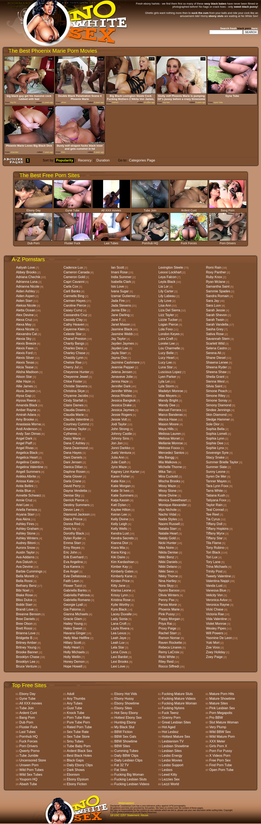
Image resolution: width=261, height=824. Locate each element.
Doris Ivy (70, 528)
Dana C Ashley (74, 443)
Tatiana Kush (215, 495)
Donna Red (72, 524)
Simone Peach (217, 391)
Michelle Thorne (170, 467)
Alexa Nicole (25, 329)
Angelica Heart (27, 457)
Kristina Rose (121, 600)
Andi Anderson (27, 429)
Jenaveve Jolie (122, 376)
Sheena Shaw (216, 372)
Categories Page (142, 160)
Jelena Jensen (121, 372)
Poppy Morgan (169, 619)
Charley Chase (74, 353)
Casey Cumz (73, 310)
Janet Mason (120, 324)
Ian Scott (117, 267)
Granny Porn (171, 717)
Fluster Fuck (72, 242)
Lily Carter (166, 291)
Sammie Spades (218, 291)
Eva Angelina (73, 562)
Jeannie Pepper (122, 367)
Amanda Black (26, 405)
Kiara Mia (118, 547)
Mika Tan (165, 471)
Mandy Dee (167, 405)
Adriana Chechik (28, 277)
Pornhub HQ (150, 242)
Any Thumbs (76, 698)
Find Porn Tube (220, 765)
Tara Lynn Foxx (217, 486)
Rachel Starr (168, 633)
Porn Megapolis (220, 713)
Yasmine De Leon (219, 638)
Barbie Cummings (29, 571)
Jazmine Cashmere (125, 362)
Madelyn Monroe (171, 391)
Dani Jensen (73, 462)
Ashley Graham (27, 528)
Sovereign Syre (217, 452)
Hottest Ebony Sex (128, 717)
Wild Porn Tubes (31, 770)
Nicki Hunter (168, 543)
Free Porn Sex (220, 760)
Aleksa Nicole (26, 305)
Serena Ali (213, 353)
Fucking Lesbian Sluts (130, 779)
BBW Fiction (123, 732)
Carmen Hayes (75, 300)
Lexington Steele (171, 267)
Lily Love (165, 300)
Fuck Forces (189, 242)
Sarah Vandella (217, 324)
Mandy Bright (168, 400)
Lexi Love (118, 666)
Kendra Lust (120, 533)
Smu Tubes (75, 741)
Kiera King (118, 552)
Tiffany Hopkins (217, 528)
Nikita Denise (168, 552)
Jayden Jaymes (122, 343)
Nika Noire (166, 547)
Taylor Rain (214, 505)
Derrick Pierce (74, 500)
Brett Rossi (24, 628)
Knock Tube (75, 713)
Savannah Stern (218, 338)
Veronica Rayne (217, 604)
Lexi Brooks (119, 661)
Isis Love (117, 286)
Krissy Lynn (119, 595)
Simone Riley (215, 395)
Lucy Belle (166, 353)
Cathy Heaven (74, 324)
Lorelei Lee (167, 343)
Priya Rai (165, 623)
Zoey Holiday (215, 652)
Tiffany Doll (214, 524)
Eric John (70, 552)
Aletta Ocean (25, 310)
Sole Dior (213, 424)
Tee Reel (212, 514)
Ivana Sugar (120, 291)
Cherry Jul (71, 367)
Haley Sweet (73, 628)
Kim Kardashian (122, 562)
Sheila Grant (215, 376)
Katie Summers (122, 495)
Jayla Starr (119, 353)
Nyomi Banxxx (169, 590)
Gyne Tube (72, 209)
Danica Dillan (73, 467)
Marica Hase (168, 419)
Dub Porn (33, 242)
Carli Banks (72, 291)
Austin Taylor (25, 552)
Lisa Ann (165, 305)
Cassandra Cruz (76, 315)
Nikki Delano (168, 566)
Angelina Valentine (29, 467)
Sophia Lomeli (216, 433)
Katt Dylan (118, 505)
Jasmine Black (121, 329)
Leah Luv (118, 642)
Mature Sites (218, 703)
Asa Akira (23, 519)
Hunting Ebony (125, 722)
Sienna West (215, 381)
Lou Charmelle (169, 348)
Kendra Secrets (122, 538)
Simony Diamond (218, 405)
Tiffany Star (214, 538)
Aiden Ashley (25, 291)
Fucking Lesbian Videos (131, 784)
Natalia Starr (168, 528)
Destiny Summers (77, 505)
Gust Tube (74, 708)
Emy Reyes (72, 547)
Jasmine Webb (122, 334)
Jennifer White (121, 391)
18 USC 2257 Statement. (125, 815)
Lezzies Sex (171, 779)
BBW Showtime (125, 741)
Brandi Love (25, 609)
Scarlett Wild (215, 343)
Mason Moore (169, 424)
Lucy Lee (165, 362)
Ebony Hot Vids (125, 694)
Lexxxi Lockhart (170, 272)
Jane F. (116, 319)
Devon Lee (71, 509)
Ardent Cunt (189, 209)
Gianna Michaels (76, 614)
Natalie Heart (168, 533)
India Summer (121, 277)
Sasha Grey (214, 329)
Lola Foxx (166, 329)
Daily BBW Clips (126, 755)
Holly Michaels (74, 652)
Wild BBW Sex (220, 732)
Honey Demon (74, 661)
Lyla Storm (166, 386)
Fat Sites (120, 770)
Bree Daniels (25, 619)
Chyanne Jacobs (76, 395)
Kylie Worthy (120, 604)
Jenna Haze (120, 381)
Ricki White (167, 657)
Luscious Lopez (170, 372)
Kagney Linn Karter (125, 471)
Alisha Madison (27, 372)
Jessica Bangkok (123, 400)
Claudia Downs (75, 410)
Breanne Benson (28, 614)
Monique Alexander (173, 505)
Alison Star (24, 376)
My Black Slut (124, 727)
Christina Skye (74, 391)
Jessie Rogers (121, 414)
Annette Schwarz (28, 495)
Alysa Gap (23, 395)
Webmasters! (126, 803)
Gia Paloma (72, 609)
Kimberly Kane (122, 576)
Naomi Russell (169, 524)
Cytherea (70, 433)
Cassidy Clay (73, 319)
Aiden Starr (24, 300)
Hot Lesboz (170, 732)
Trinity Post (214, 571)
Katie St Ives (120, 490)
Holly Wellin (72, 657)
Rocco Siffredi (169, 666)
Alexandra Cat (26, 334)
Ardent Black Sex (79, 751)
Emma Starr (72, 543)
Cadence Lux (73, 267)
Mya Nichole (168, 509)
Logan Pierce (168, 324)
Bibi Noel (22, 590)
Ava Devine (24, 566)
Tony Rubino (215, 547)
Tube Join (150, 209)
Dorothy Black (74, 533)
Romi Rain (214, 267)
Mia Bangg (166, 457)
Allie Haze (23, 381)
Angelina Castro (28, 462)
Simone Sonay (217, 400)
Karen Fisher (120, 476)
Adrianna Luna (27, 281)
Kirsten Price (120, 581)
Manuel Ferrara (170, 410)
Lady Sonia (119, 619)
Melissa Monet (169, 438)
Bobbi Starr (24, 604)
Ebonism (73, 774)
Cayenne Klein (74, 329)
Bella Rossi (24, 581)
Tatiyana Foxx (216, 500)
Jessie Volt (119, 419)
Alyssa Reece (26, 400)
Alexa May (24, 324)
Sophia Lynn (215, 438)
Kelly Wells (119, 528)
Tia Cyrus (213, 519)
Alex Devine (25, 315)
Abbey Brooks (26, 272)
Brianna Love (26, 633)
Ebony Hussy (124, 698)
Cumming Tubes (126, 751)
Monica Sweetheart (173, 500)
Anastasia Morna (28, 424)
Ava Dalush (24, 562)
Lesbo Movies (172, 760)
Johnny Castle (121, 433)
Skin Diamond (216, 414)
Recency (84, 160)
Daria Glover (73, 476)
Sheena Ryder (216, 367)
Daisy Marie (72, 438)
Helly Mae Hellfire (76, 638)
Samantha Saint (218, 286)
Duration (103, 160)
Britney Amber (26, 642)
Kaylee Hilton (120, 509)
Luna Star (166, 367)
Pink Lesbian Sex (222, 708)
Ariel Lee (22, 505)
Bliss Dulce (24, 600)
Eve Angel (71, 571)
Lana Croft (119, 623)
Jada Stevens (121, 305)
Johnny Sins (120, 438)
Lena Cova (119, 652)
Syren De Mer (216, 476)
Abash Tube (28, 784)
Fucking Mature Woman (179, 703)
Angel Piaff (24, 443)
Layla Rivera (120, 628)
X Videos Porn (219, 755)
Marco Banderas (171, 414)
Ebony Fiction (77, 784)
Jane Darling (120, 315)
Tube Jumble (28, 755)
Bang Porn (228, 209)
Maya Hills (166, 429)
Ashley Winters (27, 538)
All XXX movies (111, 209)
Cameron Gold (74, 277)
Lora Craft (166, 338)
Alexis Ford (24, 353)
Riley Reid (166, 661)
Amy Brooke (25, 419)
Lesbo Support (172, 765)
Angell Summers (28, 471)
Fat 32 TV (121, 765)
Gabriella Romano (77, 600)
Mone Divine (168, 495)
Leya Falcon (168, 277)
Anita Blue (23, 490)
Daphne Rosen (75, 471)
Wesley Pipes (216, 628)
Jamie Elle (118, 310)
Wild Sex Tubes (30, 774)
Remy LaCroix (169, 652)
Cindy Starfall (73, 400)
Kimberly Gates (122, 571)
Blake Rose (24, 595)
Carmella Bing (74, 296)
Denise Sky (72, 495)
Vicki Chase (214, 609)
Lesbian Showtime (175, 746)
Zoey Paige (214, 657)
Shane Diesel (216, 357)
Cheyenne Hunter (76, 372)
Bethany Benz (26, 585)
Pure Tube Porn (78, 722)
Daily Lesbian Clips (128, 760)
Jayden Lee (119, 348)
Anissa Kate (25, 481)
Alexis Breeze (26, 343)
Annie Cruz (24, 500)
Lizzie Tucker (168, 319)
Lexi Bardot (119, 657)
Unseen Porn (29, 765)
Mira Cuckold (168, 476)
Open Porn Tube (221, 770)
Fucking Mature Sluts (177, 694)
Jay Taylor (118, 338)
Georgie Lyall (73, 604)
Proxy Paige (167, 628)
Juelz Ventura (121, 452)
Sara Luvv (213, 305)
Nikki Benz (166, 557)
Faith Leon (71, 581)
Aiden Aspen (25, 296)
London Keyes (169, 334)
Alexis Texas (25, 362)
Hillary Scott (72, 642)
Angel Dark (24, 438)
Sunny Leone (215, 471)
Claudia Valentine (76, 419)
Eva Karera (72, 566)
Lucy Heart (166, 357)
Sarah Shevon (216, 315)
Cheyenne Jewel (76, 376)
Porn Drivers (228, 242)
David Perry (72, 486)
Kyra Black (119, 609)
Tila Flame (213, 543)
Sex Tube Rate (78, 732)
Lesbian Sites (172, 751)
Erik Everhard (74, 557)
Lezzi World (170, 784)
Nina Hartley (168, 581)
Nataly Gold (167, 538)
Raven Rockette (170, 642)
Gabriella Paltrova (77, 595)
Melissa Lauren (170, 433)
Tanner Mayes (216, 481)
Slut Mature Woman (223, 722)
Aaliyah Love (25, 267)
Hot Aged (169, 727)
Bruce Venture (26, 666)
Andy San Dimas (28, 433)
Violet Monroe (216, 623)
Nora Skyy (166, 585)
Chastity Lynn (73, 357)
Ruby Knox (214, 277)
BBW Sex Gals (125, 736)
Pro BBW (216, 717)
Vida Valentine (216, 619)
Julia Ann (118, 457)
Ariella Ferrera (26, 509)
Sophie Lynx (215, 448)
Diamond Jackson (77, 514)
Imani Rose (119, 272)
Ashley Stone (26, 533)
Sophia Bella (215, 429)
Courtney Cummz (76, 424)
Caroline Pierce (75, 305)
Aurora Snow (25, 547)
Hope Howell (73, 666)
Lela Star (117, 647)
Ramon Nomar (169, 638)
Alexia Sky (24, 338)
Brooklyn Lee (25, 661)
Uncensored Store (32, 760)
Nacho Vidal (167, 514)
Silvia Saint (214, 386)
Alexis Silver (25, 357)
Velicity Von (214, 595)
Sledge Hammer (218, 419)
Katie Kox (118, 481)
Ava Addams (25, 557)
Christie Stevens (76, 386)
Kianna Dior (119, 543)
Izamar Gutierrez (123, 296)
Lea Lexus (118, 633)
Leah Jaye (118, 638)
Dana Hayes (73, 452)
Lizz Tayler (166, 315)
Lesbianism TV (173, 741)
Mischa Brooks (169, 481)
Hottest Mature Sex (176, 736)
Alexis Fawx (25, 348)
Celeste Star (73, 334)
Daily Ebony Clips (80, 765)
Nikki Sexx (166, 571)
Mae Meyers (168, 395)
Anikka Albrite (26, 476)
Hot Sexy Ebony (126, 713)
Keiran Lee (119, 514)
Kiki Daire (118, 557)
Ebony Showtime (126, 703)
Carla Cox (71, 286)
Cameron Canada (77, 272)
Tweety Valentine (218, 576)
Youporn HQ (28, 779)
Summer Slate (216, 467)
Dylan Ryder (73, 538)
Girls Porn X (218, 746)
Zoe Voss (213, 647)
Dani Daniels (73, 457)
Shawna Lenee (217, 362)
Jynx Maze (119, 467)
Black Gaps (75, 760)
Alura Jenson (25, 391)
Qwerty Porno (29, 751)
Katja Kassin (120, 500)
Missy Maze (167, 486)
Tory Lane (213, 562)
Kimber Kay (119, 566)
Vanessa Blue (216, 590)
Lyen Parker (167, 376)
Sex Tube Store (78, 736)
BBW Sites (122, 746)
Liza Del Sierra (169, 310)
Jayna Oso (119, 357)
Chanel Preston (75, 338)
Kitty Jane (118, 585)
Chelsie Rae (73, 362)
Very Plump (217, 727)
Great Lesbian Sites (176, 722)
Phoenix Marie (169, 609)
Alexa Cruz (24, 319)
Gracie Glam (73, 619)
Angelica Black (27, 452)
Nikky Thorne (168, 576)
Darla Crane (72, 481)
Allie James (24, 386)
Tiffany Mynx (215, 533)
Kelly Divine (119, 519)
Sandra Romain (217, 296)
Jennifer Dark (121, 386)
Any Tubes (75, 703)
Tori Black (213, 552)
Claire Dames (74, 405)
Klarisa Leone (121, 590)
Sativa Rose (215, 334)
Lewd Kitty (169, 774)
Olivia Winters (169, 595)
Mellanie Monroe (171, 443)
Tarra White (214, 490)
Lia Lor (164, 286)
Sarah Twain (215, 319)
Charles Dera (73, 348)
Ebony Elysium (78, 779)
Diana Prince (73, 519)
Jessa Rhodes (121, 395)
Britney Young (26, 647)
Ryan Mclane (215, 281)
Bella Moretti (25, 576)
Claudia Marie (74, 414)
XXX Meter (217, 741)
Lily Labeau (167, 296)
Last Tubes (111, 242)
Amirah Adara (26, 414)
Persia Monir (168, 604)
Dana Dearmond (76, 448)
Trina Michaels (216, 566)
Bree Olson (24, 623)
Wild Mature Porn (222, 736)
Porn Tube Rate (78, 717)
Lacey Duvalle (121, 614)
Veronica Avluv (217, 600)
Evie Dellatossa (75, 576)
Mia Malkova (168, 462)
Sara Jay (212, 300)
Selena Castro (216, 348)
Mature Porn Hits (221, 694)
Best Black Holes (79, 755)
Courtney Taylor (75, 429)
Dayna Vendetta (75, 490)
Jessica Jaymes (122, 410)
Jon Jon (117, 443)
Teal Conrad (215, 509)
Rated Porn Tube (79, 727)
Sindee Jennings (218, 410)
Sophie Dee (214, 443)
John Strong (120, 429)
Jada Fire (118, 300)
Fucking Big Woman (129, 774)
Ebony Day (33, 209)
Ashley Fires (25, 524)
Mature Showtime (222, 698)
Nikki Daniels (168, 562)
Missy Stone (168, 490)
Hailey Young (73, 623)
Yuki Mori (213, 642)
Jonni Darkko (120, 448)
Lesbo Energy (172, 755)
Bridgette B (24, 638)
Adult (70, 694)
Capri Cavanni (74, 281)
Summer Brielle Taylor (222, 462)
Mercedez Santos (171, 452)
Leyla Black (167, 281)
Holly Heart (72, 647)
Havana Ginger (75, 633)
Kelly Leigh (119, 524)
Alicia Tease (25, 367)
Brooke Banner (27, 652)
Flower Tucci (73, 585)
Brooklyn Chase (27, 657)
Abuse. (145, 815)
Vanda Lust (214, 585)
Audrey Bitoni (26, 543)
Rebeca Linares (170, 647)
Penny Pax (166, 600)
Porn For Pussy (220, 751)
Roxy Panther (216, 272)
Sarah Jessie (215, 310)
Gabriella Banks (75, 590)
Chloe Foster (73, 381)
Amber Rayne (26, 410)
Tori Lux (212, 557)
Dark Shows (76, 770)
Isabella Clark (121, 281)
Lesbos (167, 770)
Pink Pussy (167, 614)
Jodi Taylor (119, 424)
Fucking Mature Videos (179, 698)
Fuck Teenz (170, 713)
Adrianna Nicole (27, 286)
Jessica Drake (121, 405)
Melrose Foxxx (169, 448)
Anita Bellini (24, 486)
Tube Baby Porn (79, 746)
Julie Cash (119, 462)
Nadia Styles (168, 519)
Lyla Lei (164, 381)
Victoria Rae (215, 614)
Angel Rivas (25, 448)
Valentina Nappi (217, 581)
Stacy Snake (215, 457)
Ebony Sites (123, 708)
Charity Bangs (74, 343)
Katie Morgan (121, 486)
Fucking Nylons (173, 708)
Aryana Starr (25, 514)
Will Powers (214, 633)
